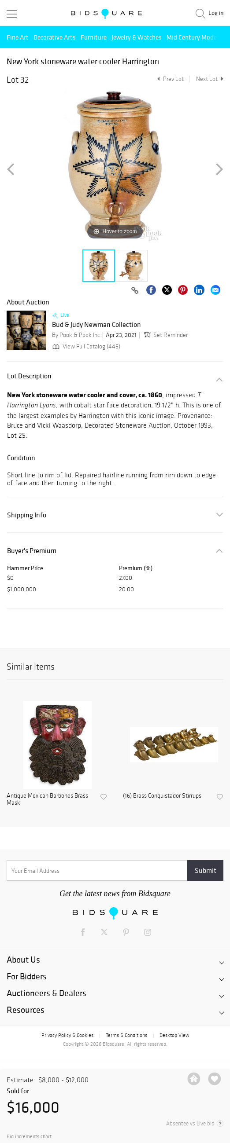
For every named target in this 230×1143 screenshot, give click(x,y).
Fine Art (18, 37)
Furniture (94, 37)
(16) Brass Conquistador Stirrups (162, 795)
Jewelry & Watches (136, 37)
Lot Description (29, 376)
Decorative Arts (54, 37)
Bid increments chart (29, 1136)
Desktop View (174, 1035)
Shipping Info (26, 515)
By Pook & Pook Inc (76, 335)
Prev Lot (169, 79)
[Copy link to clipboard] (135, 291)
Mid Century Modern (195, 37)
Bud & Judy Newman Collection (96, 325)
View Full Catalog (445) (85, 346)
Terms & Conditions (126, 1035)
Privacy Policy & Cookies (67, 1035)
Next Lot (209, 79)
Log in (215, 13)
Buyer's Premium (31, 550)
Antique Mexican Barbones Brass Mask (47, 799)
